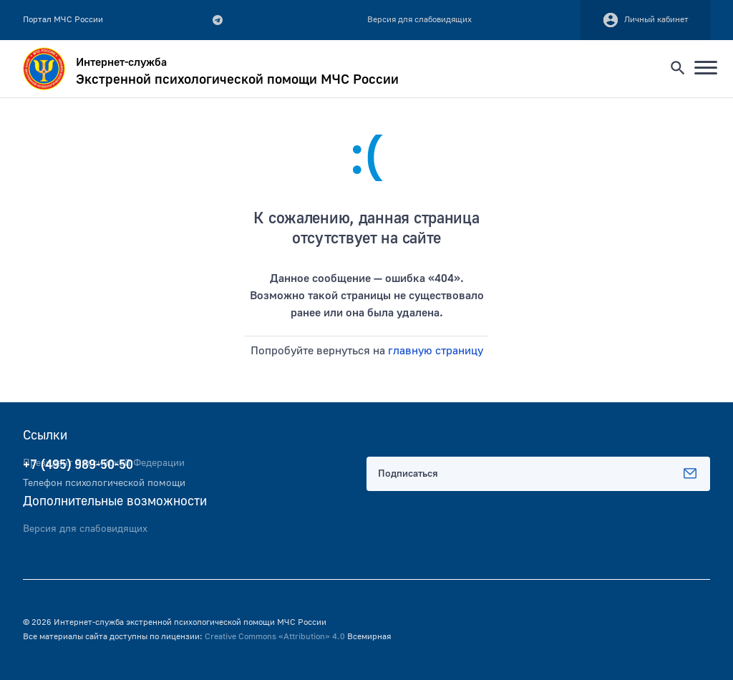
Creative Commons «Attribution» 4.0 (275, 636)
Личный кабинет (645, 20)
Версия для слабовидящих (85, 529)
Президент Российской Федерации (104, 463)
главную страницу (435, 351)
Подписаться (538, 473)
